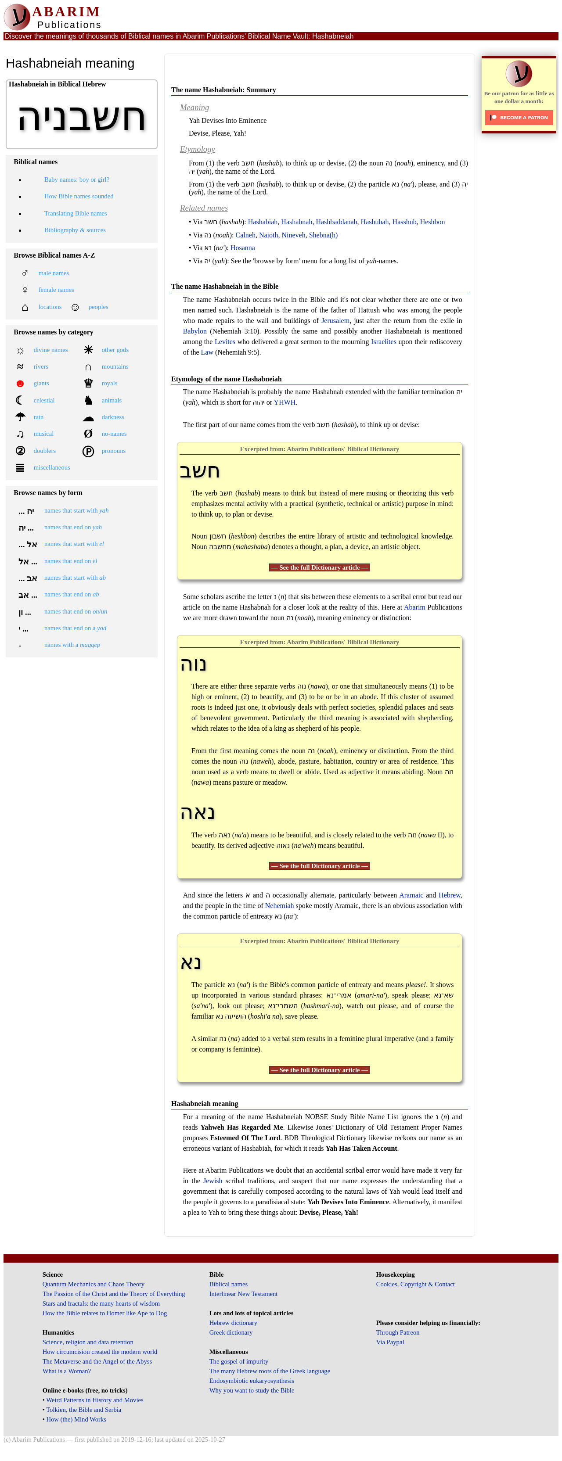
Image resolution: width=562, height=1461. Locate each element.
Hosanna (243, 247)
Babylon (195, 331)
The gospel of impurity (239, 1361)
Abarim (414, 607)
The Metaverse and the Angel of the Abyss (97, 1361)
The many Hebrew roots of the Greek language (270, 1371)
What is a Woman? (67, 1371)
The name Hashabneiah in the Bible (224, 286)
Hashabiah (263, 222)
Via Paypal (390, 1342)
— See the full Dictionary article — (319, 567)
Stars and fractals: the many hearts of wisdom (101, 1303)
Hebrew (450, 895)
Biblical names (228, 1284)
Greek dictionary (231, 1332)
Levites (225, 341)
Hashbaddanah (336, 222)
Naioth (268, 235)
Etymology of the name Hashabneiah (226, 379)
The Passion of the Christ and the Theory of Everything (114, 1293)
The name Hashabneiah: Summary (223, 89)
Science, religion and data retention (88, 1342)
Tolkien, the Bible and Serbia (83, 1409)
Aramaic (411, 895)
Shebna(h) (323, 235)
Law (207, 352)
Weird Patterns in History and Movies (94, 1400)
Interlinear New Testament (243, 1293)
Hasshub (405, 222)
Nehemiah (279, 905)
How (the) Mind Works (76, 1419)
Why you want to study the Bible (252, 1390)
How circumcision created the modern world (100, 1351)
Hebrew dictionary (233, 1322)
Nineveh (293, 235)
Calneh (246, 235)
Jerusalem (335, 320)
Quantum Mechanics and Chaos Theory (94, 1284)
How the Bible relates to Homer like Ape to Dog (105, 1313)
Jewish (213, 1181)
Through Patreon (398, 1332)
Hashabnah (296, 222)
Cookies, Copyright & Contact (415, 1284)
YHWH (285, 402)
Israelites (383, 341)
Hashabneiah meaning (204, 1103)
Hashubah (375, 222)
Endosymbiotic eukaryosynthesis (251, 1380)
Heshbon (432, 222)
